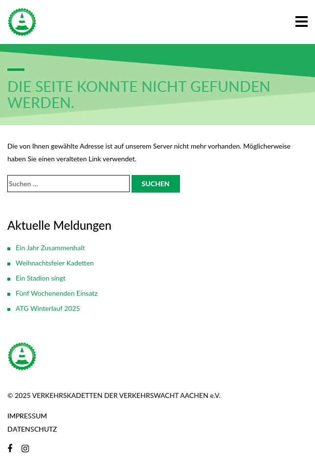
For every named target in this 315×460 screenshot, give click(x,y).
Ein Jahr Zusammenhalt (50, 247)
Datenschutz (32, 429)
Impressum (27, 415)
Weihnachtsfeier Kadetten (55, 263)
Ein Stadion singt (41, 278)
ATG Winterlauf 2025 (48, 308)
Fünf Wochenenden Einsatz (57, 293)
